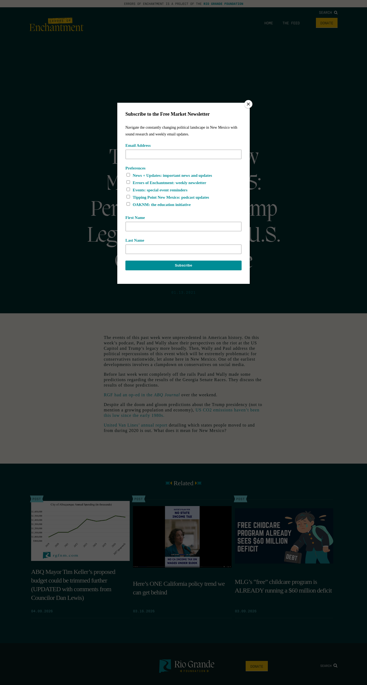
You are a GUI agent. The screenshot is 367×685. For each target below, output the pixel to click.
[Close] (248, 104)
